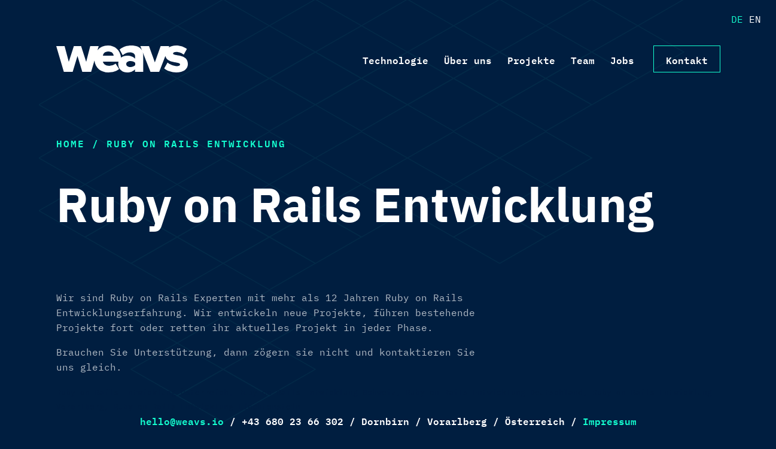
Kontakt (687, 59)
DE (737, 19)
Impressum (610, 420)
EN (755, 19)
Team (583, 59)
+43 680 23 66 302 (292, 420)
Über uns (468, 59)
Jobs (622, 59)
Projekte (531, 59)
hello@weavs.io (182, 420)
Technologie (395, 59)
